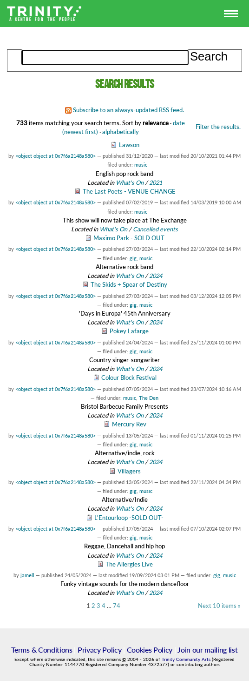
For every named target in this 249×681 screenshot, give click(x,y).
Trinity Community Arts (187, 659)
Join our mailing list (207, 649)
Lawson (129, 144)
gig (133, 258)
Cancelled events (155, 229)
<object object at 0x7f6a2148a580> (55, 156)
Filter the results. (218, 126)
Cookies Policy (150, 649)
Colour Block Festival (129, 377)
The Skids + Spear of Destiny (129, 284)
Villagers (129, 471)
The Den (148, 398)
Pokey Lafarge (129, 331)
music (140, 165)
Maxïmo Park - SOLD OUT (128, 238)
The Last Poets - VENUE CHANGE (129, 191)
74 (116, 606)
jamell (27, 575)
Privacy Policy (100, 649)
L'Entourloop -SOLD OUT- (129, 517)
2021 (155, 182)
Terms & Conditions (41, 649)
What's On (130, 182)
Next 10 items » (219, 606)
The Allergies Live (129, 564)
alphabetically (120, 131)
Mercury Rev (129, 424)
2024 (155, 275)
